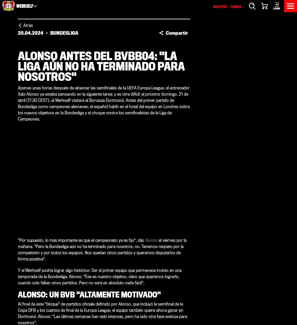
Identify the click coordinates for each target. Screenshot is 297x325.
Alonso (151, 240)
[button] (173, 32)
